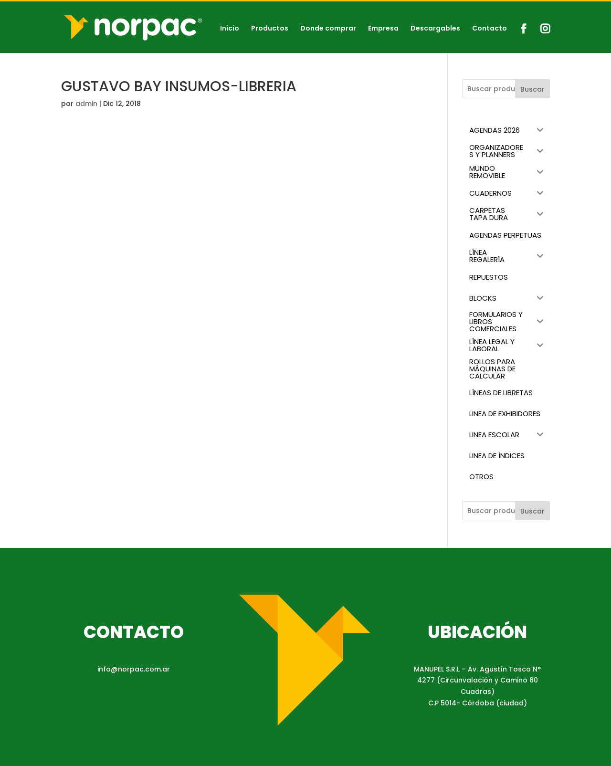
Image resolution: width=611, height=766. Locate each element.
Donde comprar (328, 29)
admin (86, 103)
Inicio (229, 29)
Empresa (383, 29)
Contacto (489, 29)
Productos (269, 29)
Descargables (435, 29)
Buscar (532, 89)
